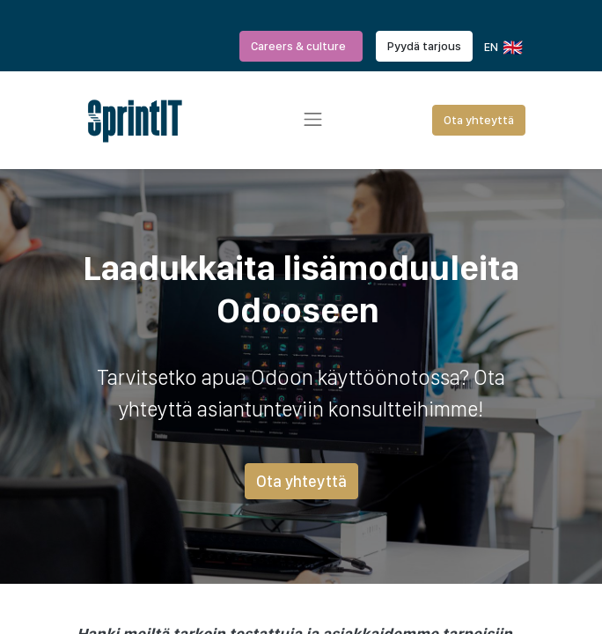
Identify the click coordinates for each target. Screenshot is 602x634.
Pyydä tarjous (424, 46)
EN (502, 47)
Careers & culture (301, 46)
